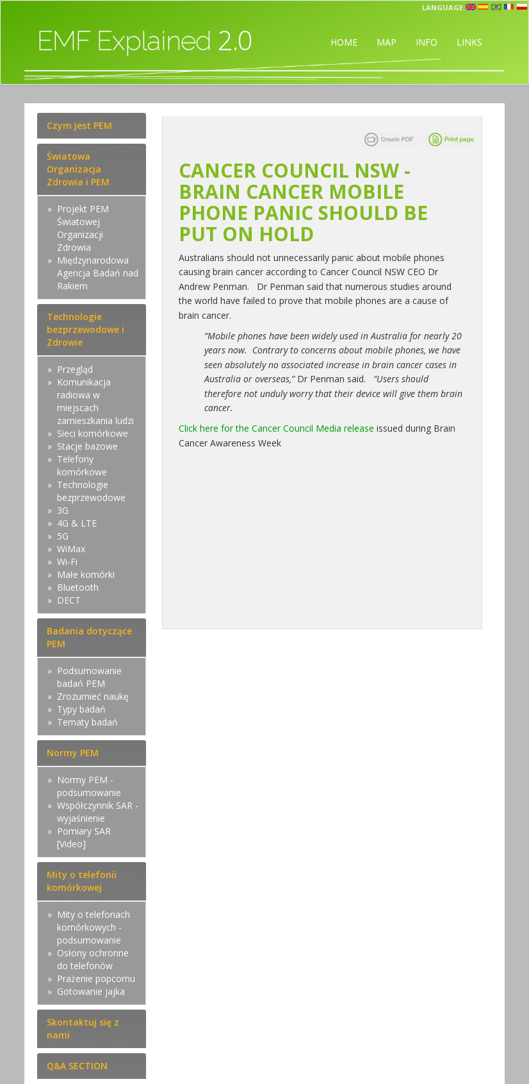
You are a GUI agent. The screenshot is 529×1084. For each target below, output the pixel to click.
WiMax (71, 549)
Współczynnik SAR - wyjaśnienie (97, 811)
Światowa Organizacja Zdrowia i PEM (78, 169)
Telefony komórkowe (82, 465)
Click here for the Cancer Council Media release (276, 428)
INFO (426, 42)
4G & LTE (77, 523)
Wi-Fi (67, 561)
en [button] (471, 7)
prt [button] (496, 7)
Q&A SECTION (77, 1066)
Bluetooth (78, 587)
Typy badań (81, 709)
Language (442, 7)
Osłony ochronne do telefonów (93, 959)
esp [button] (483, 7)
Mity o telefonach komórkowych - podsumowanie (93, 927)
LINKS (469, 42)
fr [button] (509, 7)
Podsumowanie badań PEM (89, 677)
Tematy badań (87, 722)
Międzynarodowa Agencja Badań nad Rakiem (97, 273)
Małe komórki (86, 574)
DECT (69, 600)
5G (63, 536)
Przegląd (75, 369)
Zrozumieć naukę (93, 696)
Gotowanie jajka (91, 991)
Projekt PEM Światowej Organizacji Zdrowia (83, 228)
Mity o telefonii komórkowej (82, 880)
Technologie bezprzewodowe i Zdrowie (85, 329)
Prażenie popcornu (96, 978)
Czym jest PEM (79, 125)
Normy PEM (73, 753)
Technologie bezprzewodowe (91, 491)
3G (63, 510)
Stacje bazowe (87, 446)
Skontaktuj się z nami (83, 1028)
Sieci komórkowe (92, 433)
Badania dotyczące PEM (89, 637)
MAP (386, 42)
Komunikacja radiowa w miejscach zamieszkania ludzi (95, 401)
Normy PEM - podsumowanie (89, 786)
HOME (343, 42)
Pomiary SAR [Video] (84, 837)
